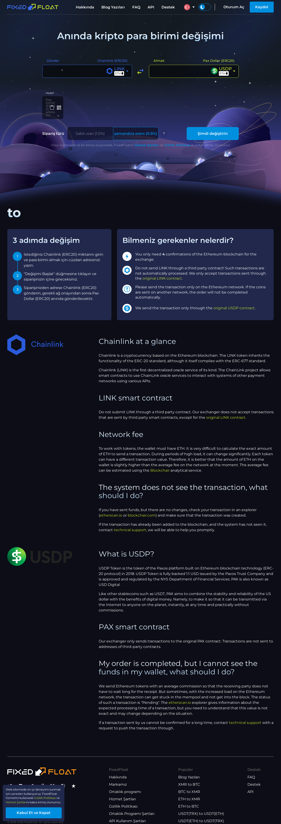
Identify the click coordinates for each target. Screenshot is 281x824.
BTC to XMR (189, 784)
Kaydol (261, 7)
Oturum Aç (233, 7)
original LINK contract (162, 270)
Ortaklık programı (125, 784)
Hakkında (85, 7)
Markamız (118, 776)
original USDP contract (234, 300)
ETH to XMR (189, 791)
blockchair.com (142, 507)
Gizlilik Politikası (177, 137)
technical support (130, 522)
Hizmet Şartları (147, 137)
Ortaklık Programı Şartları (131, 805)
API (151, 7)
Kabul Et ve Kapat (43, 811)
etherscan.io (111, 507)
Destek (168, 7)
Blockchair (160, 462)
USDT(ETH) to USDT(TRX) (201, 813)
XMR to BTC (189, 776)
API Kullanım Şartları (127, 813)
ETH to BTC (188, 798)
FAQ (136, 7)
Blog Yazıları (113, 7)
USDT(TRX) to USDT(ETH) (201, 805)
